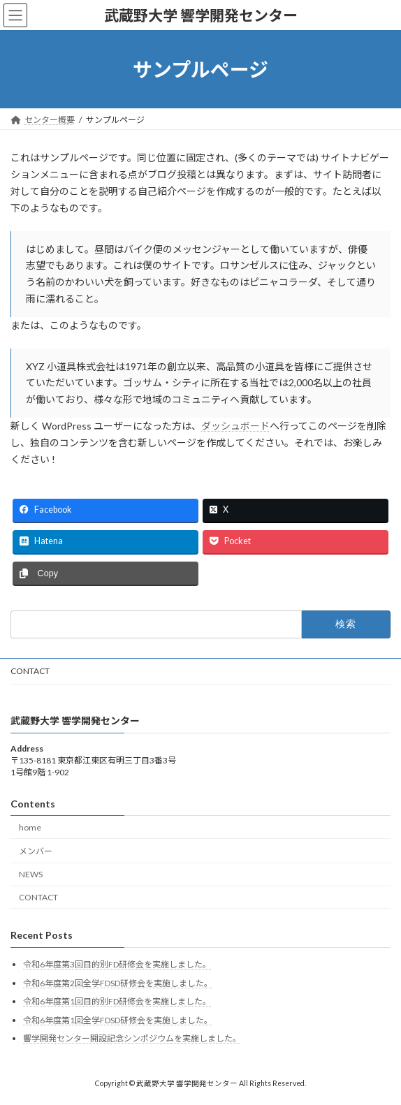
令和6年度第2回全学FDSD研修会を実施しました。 (117, 982)
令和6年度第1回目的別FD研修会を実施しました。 (117, 1001)
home (30, 826)
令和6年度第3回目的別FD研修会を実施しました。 (117, 964)
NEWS (31, 874)
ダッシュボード (235, 426)
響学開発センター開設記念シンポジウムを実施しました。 (132, 1038)
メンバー (35, 851)
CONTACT (30, 671)
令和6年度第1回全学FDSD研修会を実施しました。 (117, 1020)
